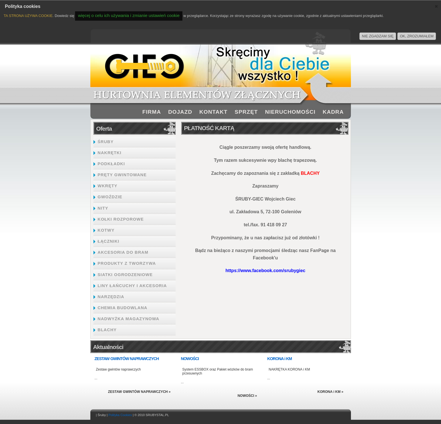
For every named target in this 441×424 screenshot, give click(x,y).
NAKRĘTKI (110, 152)
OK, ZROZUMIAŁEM (417, 36)
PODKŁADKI (111, 164)
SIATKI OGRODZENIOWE (125, 274)
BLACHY (107, 330)
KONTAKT (213, 112)
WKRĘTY (108, 186)
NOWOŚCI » (247, 396)
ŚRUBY (106, 141)
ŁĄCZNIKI (109, 241)
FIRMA (151, 112)
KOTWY (106, 230)
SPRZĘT (246, 112)
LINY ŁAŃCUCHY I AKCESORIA (132, 285)
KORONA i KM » (331, 392)
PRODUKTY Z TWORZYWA (127, 263)
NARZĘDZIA (111, 296)
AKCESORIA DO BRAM (123, 252)
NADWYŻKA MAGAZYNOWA (128, 319)
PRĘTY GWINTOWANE (122, 175)
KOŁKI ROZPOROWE (121, 219)
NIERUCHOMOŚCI (290, 112)
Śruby (102, 415)
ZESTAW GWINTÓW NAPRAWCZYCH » (139, 392)
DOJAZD (180, 112)
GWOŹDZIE (110, 197)
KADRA (333, 112)
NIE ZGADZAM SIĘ (378, 36)
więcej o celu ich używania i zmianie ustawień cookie (129, 15)
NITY (103, 208)
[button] (436, 6)
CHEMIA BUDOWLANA (123, 307)
